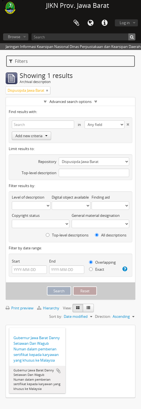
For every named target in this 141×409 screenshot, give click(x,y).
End (52, 261)
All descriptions (110, 235)
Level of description (28, 197)
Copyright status (26, 215)
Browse (14, 36)
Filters (18, 61)
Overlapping (102, 262)
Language (90, 23)
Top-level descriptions (67, 235)
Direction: (103, 316)
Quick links (104, 23)
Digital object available (70, 197)
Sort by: (55, 316)
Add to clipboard (58, 371)
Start (16, 261)
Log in (125, 22)
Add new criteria (31, 135)
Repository (47, 161)
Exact (96, 269)
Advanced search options (70, 101)
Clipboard (76, 23)
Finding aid (101, 197)
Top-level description (39, 172)
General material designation (96, 215)
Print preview (19, 308)
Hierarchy (48, 308)
